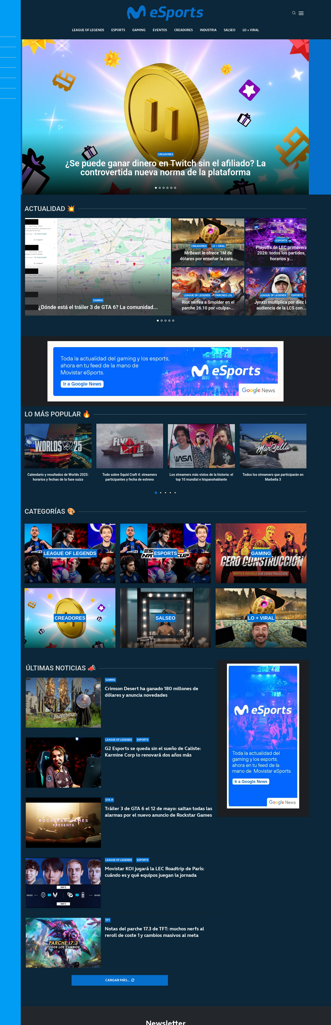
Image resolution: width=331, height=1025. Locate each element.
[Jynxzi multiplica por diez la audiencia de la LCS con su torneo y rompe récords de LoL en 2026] (281, 291)
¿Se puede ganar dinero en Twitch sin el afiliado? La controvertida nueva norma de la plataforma (165, 167)
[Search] (293, 13)
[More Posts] (120, 980)
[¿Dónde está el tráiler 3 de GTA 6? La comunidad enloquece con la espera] (98, 267)
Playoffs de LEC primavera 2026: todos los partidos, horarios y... (281, 253)
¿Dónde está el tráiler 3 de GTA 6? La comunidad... (98, 307)
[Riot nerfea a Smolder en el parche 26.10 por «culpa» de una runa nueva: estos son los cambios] (208, 291)
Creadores (183, 30)
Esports (118, 30)
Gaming (139, 30)
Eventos (160, 30)
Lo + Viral (251, 30)
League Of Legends (88, 30)
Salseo (229, 30)
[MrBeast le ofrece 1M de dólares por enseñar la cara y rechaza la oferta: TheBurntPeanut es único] (208, 242)
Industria (208, 30)
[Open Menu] (301, 13)
